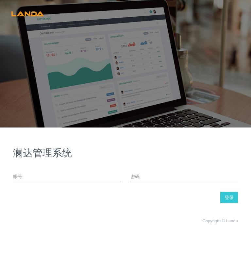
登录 (229, 197)
